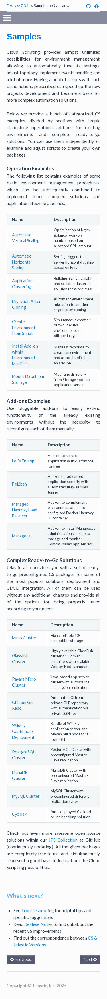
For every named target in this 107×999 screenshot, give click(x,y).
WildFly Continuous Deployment (23, 731)
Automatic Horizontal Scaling (21, 262)
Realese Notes (38, 924)
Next (90, 959)
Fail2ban (19, 484)
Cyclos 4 (19, 814)
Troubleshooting (37, 910)
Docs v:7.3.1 (18, 5)
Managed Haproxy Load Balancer (24, 510)
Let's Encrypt (24, 460)
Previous (20, 959)
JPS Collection (63, 839)
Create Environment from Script (23, 327)
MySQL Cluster (26, 796)
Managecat (22, 535)
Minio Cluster (24, 637)
